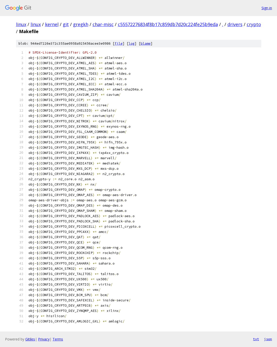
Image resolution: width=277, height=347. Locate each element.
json (268, 339)
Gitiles (30, 339)
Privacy (44, 339)
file (119, 43)
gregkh (80, 24)
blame (146, 43)
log (132, 43)
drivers (234, 24)
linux (21, 24)
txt (256, 339)
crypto (254, 24)
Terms (58, 339)
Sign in (266, 8)
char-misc (103, 24)
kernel (52, 24)
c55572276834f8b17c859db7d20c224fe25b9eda (168, 24)
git (66, 24)
